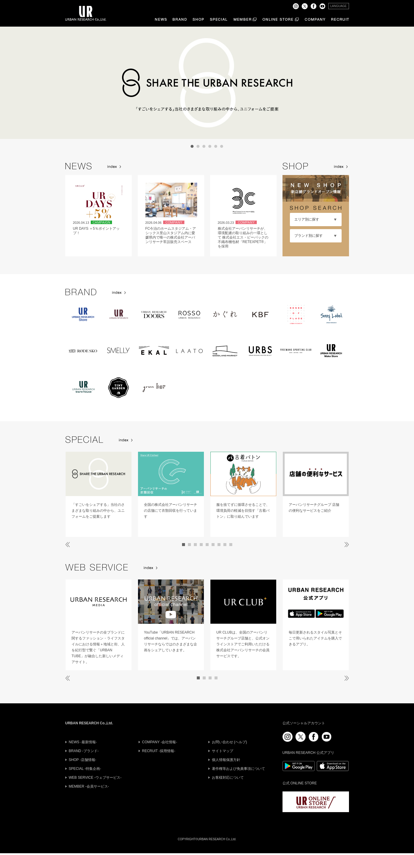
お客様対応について (228, 777)
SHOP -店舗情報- (82, 760)
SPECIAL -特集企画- (85, 769)
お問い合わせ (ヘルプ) (229, 742)
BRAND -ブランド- (84, 751)
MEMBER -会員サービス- (89, 786)
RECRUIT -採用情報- (158, 751)
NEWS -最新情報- (83, 742)
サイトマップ (222, 751)
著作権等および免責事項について (238, 769)
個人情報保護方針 (226, 760)
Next (334, 83)
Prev (80, 83)
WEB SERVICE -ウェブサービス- (95, 777)
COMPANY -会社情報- (159, 742)
